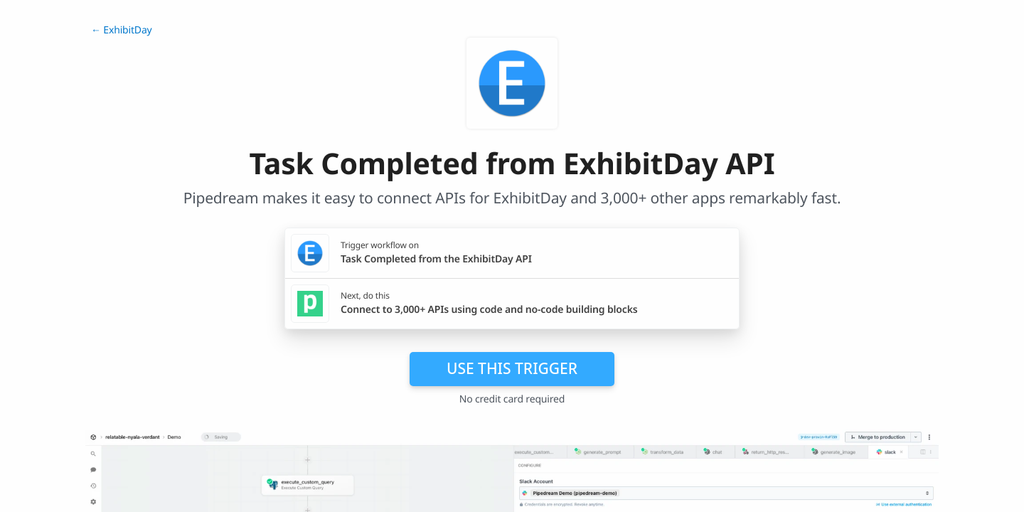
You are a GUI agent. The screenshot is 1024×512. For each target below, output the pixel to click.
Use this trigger (512, 368)
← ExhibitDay (121, 30)
